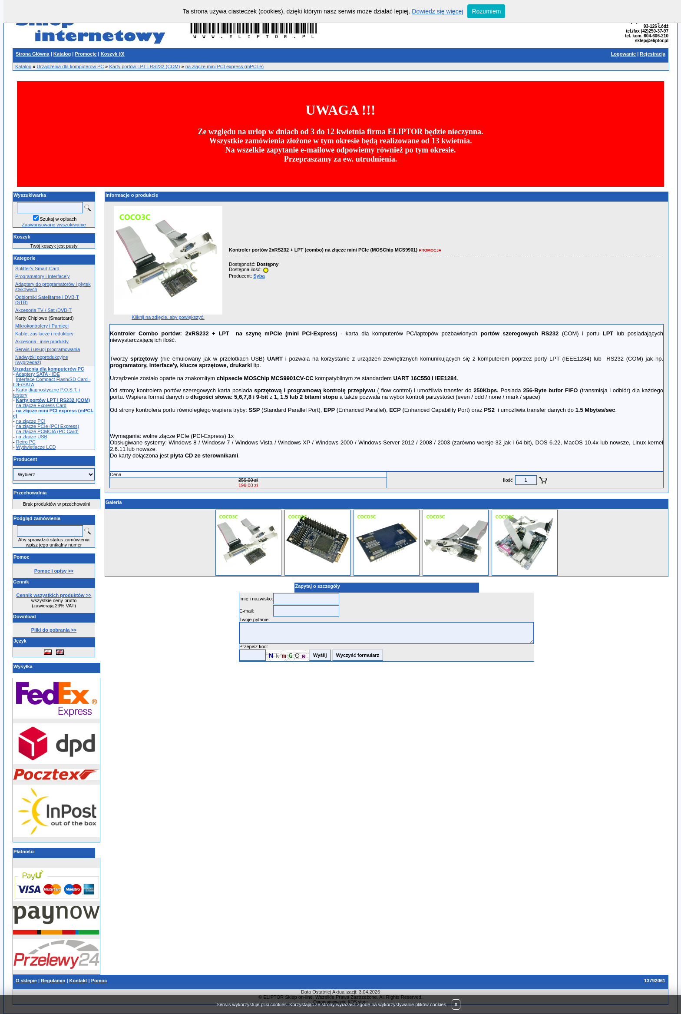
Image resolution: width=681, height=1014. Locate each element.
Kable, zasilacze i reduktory (44, 333)
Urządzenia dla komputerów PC (70, 66)
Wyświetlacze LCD (36, 447)
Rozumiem (486, 11)
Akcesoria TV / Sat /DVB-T (43, 310)
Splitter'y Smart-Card (37, 268)
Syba (258, 275)
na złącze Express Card (41, 405)
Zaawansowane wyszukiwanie (54, 224)
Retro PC (26, 441)
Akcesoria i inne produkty (42, 341)
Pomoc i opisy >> (53, 570)
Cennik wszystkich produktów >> (54, 595)
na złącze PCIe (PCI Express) (47, 426)
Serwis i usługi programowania (47, 349)
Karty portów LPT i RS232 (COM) (144, 66)
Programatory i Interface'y (42, 276)
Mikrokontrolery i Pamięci (42, 325)
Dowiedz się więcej (437, 11)
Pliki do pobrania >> (54, 630)
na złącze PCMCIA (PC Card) (47, 431)
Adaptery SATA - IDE (38, 374)
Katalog (23, 66)
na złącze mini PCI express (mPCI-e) (224, 66)
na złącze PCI (31, 421)
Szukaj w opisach (58, 219)
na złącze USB (31, 436)
